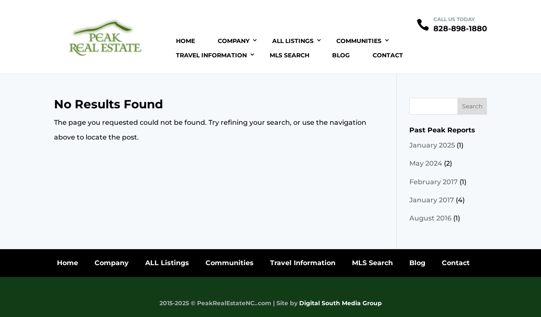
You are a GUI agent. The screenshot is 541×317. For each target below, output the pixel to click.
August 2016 (430, 218)
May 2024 (425, 163)
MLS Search (289, 55)
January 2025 (432, 145)
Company (233, 41)
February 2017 (433, 182)
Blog (341, 55)
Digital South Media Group (340, 303)
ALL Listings (293, 41)
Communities (358, 41)
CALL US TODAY (454, 19)
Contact (388, 55)
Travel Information (211, 55)
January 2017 (431, 200)
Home (185, 41)
